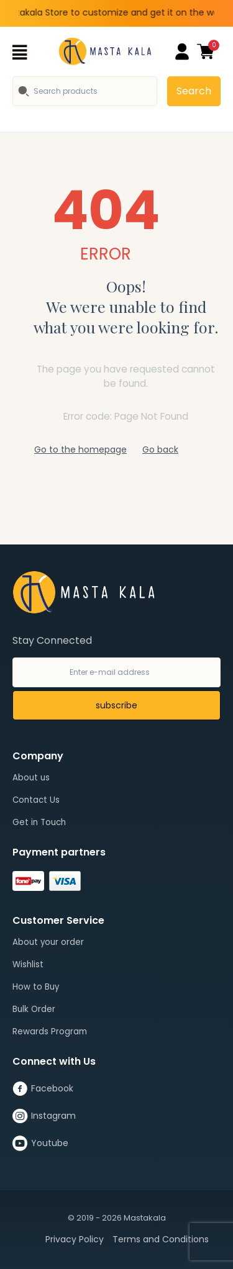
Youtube (40, 1143)
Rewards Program (49, 1031)
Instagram (44, 1116)
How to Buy (35, 987)
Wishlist (27, 964)
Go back (160, 449)
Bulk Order (33, 1009)
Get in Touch (39, 822)
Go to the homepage (80, 449)
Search (193, 91)
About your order (48, 942)
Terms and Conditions (160, 1239)
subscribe (116, 705)
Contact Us (36, 800)
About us (31, 778)
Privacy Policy (74, 1239)
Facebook (42, 1089)
